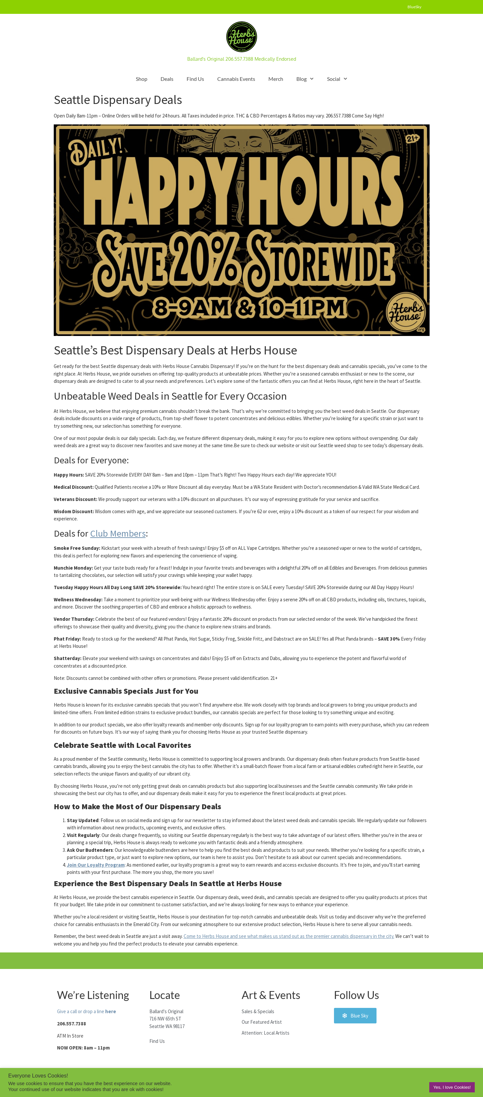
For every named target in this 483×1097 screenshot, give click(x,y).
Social (337, 79)
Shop (141, 79)
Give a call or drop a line (86, 1011)
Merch (275, 79)
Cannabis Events (236, 79)
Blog (305, 79)
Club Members (118, 533)
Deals (167, 79)
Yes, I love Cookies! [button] (452, 1087)
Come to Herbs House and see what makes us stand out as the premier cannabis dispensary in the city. (289, 936)
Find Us (195, 79)
